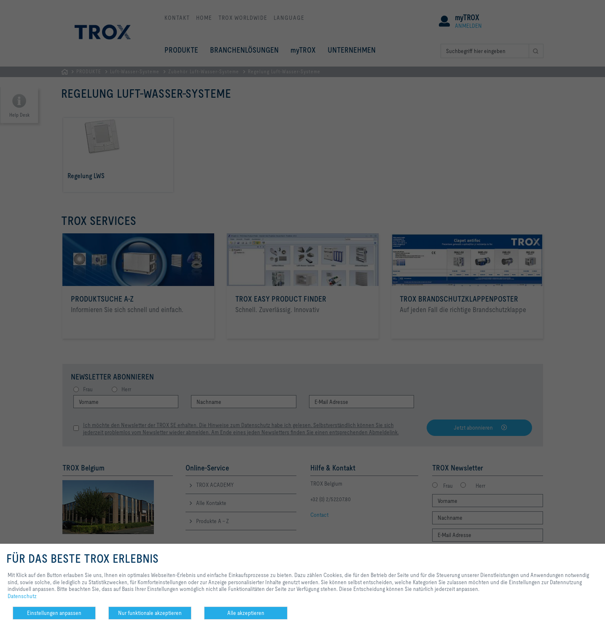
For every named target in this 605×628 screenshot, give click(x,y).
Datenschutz (22, 596)
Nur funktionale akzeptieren (150, 612)
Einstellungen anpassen (54, 612)
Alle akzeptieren (245, 612)
